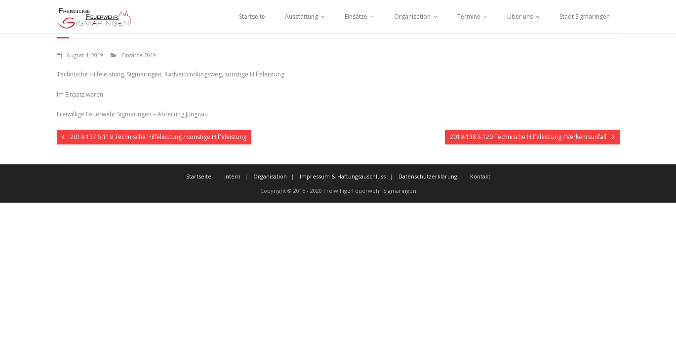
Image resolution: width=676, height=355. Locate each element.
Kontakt (480, 176)
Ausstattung (301, 16)
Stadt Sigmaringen (584, 16)
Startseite (252, 16)
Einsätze (356, 16)
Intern (232, 176)
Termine (468, 16)
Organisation (412, 16)
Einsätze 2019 (138, 55)
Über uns (520, 16)
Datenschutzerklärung (427, 176)
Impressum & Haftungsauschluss (343, 176)
